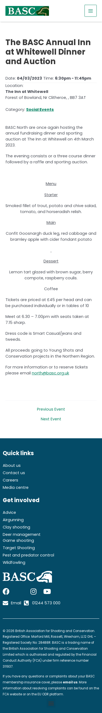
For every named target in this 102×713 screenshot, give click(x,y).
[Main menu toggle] (91, 11)
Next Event (51, 419)
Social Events (40, 109)
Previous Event (51, 409)
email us (70, 682)
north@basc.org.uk (50, 373)
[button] (51, 703)
